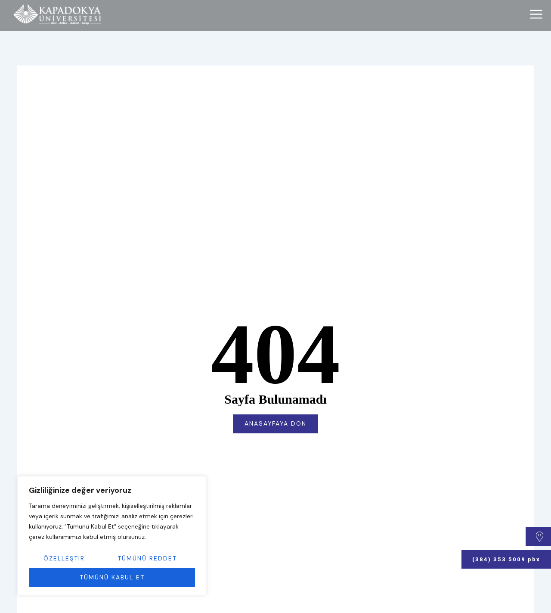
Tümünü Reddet (147, 558)
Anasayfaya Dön (275, 424)
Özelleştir (64, 558)
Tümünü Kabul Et (112, 577)
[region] (112, 536)
